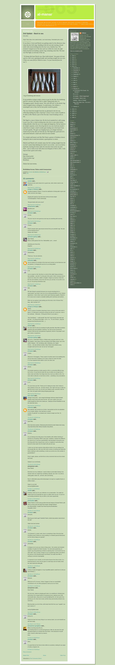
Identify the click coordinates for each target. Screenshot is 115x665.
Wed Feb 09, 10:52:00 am (34, 266)
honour (72, 187)
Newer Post (26, 655)
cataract (72, 147)
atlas (71, 131)
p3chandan (31, 500)
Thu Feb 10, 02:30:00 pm (34, 429)
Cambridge (73, 146)
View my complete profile (76, 51)
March (75, 86)
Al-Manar (30, 213)
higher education (74, 185)
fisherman (72, 174)
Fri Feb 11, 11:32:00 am (34, 488)
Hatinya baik (73, 182)
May (74, 82)
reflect (71, 241)
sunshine (72, 263)
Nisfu (71, 218)
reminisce (72, 243)
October (75, 72)
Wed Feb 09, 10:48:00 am (34, 258)
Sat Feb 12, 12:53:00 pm (34, 566)
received (72, 239)
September (76, 74)
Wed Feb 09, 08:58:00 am (34, 234)
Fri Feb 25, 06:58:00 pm (34, 637)
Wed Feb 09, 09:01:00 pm (34, 393)
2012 (73, 64)
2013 (73, 62)
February (75, 88)
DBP (71, 164)
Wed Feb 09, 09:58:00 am (34, 248)
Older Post (62, 655)
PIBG (71, 223)
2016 (73, 55)
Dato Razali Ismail (74, 162)
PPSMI (72, 232)
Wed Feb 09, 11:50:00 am (34, 304)
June (74, 80)
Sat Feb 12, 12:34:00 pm (34, 539)
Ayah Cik (72, 137)
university (72, 273)
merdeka (72, 205)
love (71, 203)
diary (71, 165)
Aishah (30, 325)
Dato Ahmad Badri (74, 160)
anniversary (73, 128)
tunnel (71, 272)
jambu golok (73, 194)
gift (71, 176)
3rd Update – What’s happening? (81, 96)
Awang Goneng (74, 135)
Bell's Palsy (73, 142)
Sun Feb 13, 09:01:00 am (34, 612)
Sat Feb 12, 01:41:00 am (34, 510)
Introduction (73, 192)
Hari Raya (72, 180)
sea (28, 173)
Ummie (30, 181)
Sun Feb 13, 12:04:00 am (34, 586)
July (74, 78)
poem (71, 227)
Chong (72, 149)
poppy (71, 230)
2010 (73, 109)
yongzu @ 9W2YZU (33, 189)
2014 (73, 60)
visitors (72, 281)
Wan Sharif (31, 395)
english (72, 171)
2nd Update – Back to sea (79, 98)
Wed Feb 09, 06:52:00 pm (34, 349)
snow (71, 254)
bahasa (72, 140)
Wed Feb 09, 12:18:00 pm (34, 323)
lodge (71, 202)
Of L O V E (75, 94)
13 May (72, 122)
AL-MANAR (44, 14)
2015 (73, 57)
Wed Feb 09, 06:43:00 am (34, 211)
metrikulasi (73, 207)
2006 (73, 117)
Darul (71, 158)
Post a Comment (27, 652)
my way (72, 212)
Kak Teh (72, 196)
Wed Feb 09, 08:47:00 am (34, 221)
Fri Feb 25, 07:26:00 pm (34, 649)
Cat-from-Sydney (32, 236)
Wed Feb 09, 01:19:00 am (34, 204)
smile (71, 252)
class (71, 153)
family (71, 173)
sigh (71, 248)
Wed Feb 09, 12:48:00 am (34, 187)
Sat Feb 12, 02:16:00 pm (34, 574)
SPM (71, 255)
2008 (73, 113)
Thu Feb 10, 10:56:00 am (34, 417)
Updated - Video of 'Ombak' (79, 100)
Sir (71, 250)
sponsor (72, 257)
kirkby (71, 200)
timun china (73, 268)
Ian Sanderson (73, 189)
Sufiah (71, 261)
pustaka (72, 236)
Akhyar (72, 124)
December (76, 68)
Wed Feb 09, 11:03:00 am (34, 284)
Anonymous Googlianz (34, 626)
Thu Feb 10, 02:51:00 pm (34, 464)
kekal (71, 198)
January (75, 106)
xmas (71, 284)
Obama (72, 219)
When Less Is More (75, 282)
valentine (72, 279)
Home (44, 655)
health (71, 183)
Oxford (72, 221)
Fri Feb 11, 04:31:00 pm (34, 498)
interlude (72, 191)
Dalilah (72, 156)
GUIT (71, 178)
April (74, 84)
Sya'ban (72, 264)
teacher (72, 266)
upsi (71, 275)
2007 (73, 115)
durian (71, 167)
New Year (72, 216)
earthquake (73, 169)
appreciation (73, 129)
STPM (71, 259)
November (76, 70)
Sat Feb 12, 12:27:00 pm (34, 526)
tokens (72, 270)
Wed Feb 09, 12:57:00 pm (34, 335)
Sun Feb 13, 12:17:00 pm (34, 624)
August (75, 76)
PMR (71, 225)
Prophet (72, 234)
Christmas (72, 151)
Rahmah (30, 567)
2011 (73, 66)
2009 (73, 111)
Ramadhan (73, 237)
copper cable (73, 155)
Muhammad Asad (74, 210)
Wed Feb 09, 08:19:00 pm (34, 378)
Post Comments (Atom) (36, 658)
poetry (71, 228)
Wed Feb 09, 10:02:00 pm (34, 405)
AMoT (71, 126)
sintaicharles (31, 206)
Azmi (71, 138)
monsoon (72, 209)
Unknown (30, 260)
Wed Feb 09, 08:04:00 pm (34, 363)
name (71, 214)
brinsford (72, 144)
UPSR (71, 277)
